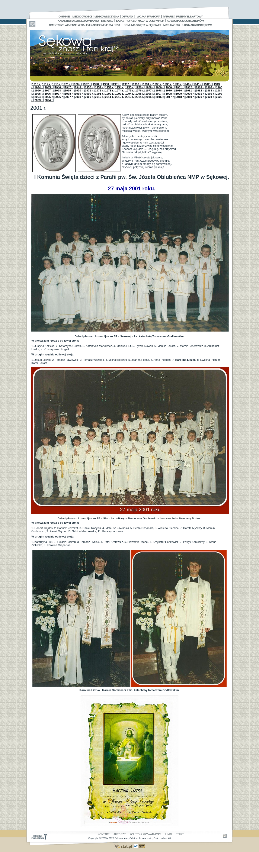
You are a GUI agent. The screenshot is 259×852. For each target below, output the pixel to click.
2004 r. (39, 97)
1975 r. (129, 90)
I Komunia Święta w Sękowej (142, 25)
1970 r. (79, 90)
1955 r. (129, 87)
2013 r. (129, 97)
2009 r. (89, 97)
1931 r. (117, 84)
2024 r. (49, 100)
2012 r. (119, 97)
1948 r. (79, 87)
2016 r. (160, 97)
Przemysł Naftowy (189, 16)
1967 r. (49, 90)
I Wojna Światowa (148, 16)
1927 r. (87, 84)
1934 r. (147, 84)
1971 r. (89, 90)
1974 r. (119, 90)
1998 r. (170, 93)
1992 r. (109, 93)
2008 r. (79, 97)
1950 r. (89, 87)
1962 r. (190, 87)
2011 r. (109, 97)
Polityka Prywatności (145, 834)
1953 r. (109, 87)
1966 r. (39, 90)
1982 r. (200, 90)
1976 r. (139, 90)
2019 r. (190, 97)
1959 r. (160, 87)
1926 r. (76, 84)
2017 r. (170, 97)
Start (180, 834)
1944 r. (39, 87)
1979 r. (170, 90)
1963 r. (200, 87)
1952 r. (99, 87)
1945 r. (49, 87)
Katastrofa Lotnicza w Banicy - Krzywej (85, 20)
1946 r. (59, 87)
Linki (168, 834)
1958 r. (150, 87)
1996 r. (150, 93)
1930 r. (107, 84)
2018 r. (180, 97)
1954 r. (119, 87)
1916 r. (56, 84)
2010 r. (99, 97)
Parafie (168, 16)
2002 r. (210, 93)
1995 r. (139, 93)
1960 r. (170, 87)
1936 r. (167, 84)
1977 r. (150, 90)
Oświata (127, 16)
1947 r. (69, 87)
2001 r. (200, 93)
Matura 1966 (171, 25)
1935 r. (157, 84)
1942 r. (208, 84)
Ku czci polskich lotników (185, 20)
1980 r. (180, 90)
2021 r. (210, 97)
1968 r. (59, 90)
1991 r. (99, 93)
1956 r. (139, 87)
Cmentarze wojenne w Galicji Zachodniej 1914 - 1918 (84, 25)
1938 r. (177, 84)
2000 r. (190, 93)
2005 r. (49, 97)
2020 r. (200, 97)
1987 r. (59, 93)
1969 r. (69, 90)
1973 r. (109, 90)
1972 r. (99, 90)
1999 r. (180, 93)
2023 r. (39, 100)
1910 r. (36, 84)
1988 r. (69, 93)
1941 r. (198, 84)
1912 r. (46, 84)
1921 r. (66, 84)
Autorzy (119, 834)
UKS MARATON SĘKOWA (197, 25)
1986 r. (49, 93)
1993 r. (119, 93)
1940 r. (187, 84)
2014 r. (139, 97)
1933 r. (137, 84)
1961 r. (180, 87)
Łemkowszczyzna (107, 16)
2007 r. (69, 97)
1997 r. (160, 93)
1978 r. (160, 90)
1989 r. (79, 93)
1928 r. (97, 84)
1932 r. (127, 84)
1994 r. (129, 93)
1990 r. (89, 93)
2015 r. (150, 97)
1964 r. (210, 87)
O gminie (64, 16)
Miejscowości (82, 16)
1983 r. (210, 90)
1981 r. (190, 90)
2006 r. (59, 97)
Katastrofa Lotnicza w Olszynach (140, 20)
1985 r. (39, 93)
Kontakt (104, 834)
